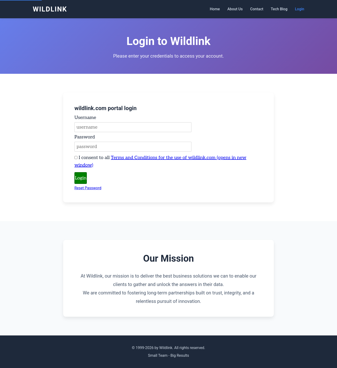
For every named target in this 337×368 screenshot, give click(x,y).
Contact (256, 9)
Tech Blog (279, 9)
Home (215, 9)
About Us (235, 9)
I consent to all (160, 161)
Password (84, 137)
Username (85, 117)
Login (299, 9)
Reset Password (87, 188)
